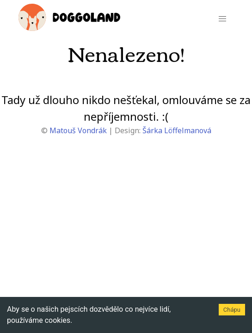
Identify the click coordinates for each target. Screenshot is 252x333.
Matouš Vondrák (78, 130)
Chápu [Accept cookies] (231, 309)
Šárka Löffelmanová (176, 130)
